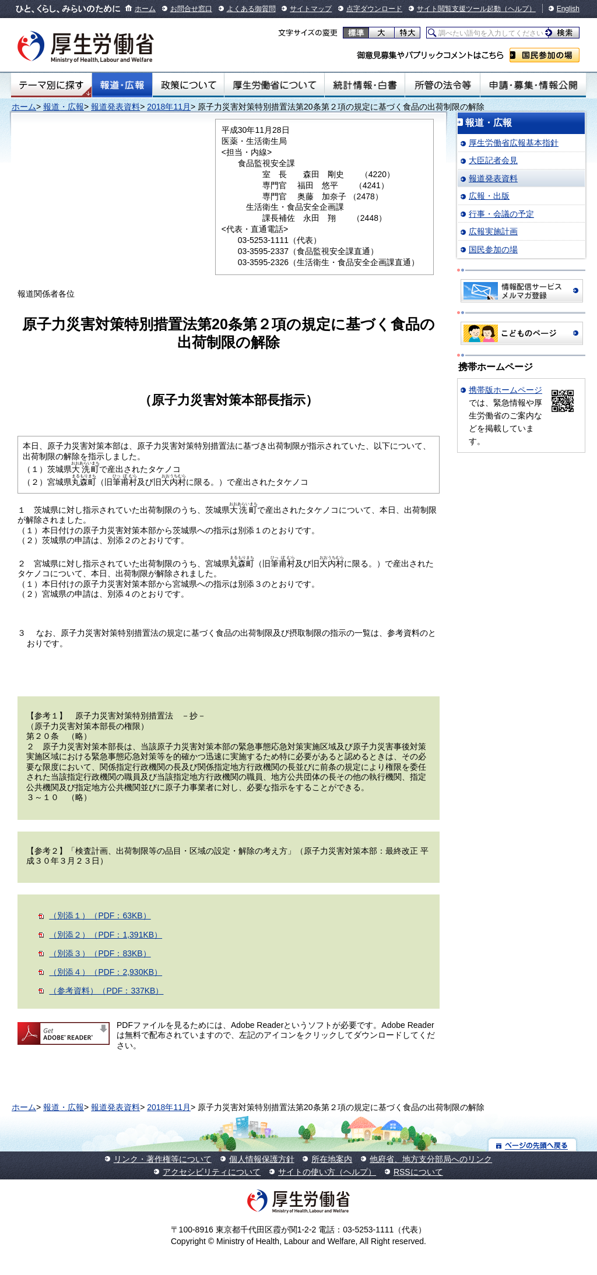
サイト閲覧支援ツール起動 (459, 9)
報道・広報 (122, 85)
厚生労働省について (274, 85)
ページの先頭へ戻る (533, 1145)
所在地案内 (331, 1159)
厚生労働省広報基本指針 (514, 142)
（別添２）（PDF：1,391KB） (105, 934)
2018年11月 (169, 106)
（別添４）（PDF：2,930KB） (105, 972)
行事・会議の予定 (501, 214)
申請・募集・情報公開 (533, 85)
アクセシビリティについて (212, 1172)
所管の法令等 (442, 85)
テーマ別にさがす (51, 85)
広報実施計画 (493, 231)
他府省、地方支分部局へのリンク (431, 1159)
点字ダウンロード (374, 9)
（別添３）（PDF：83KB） (99, 953)
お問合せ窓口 (191, 9)
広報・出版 (489, 195)
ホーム (145, 9)
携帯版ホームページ (505, 390)
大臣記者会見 (493, 160)
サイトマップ (311, 9)
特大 (407, 32)
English (568, 9)
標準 (355, 32)
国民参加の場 (545, 55)
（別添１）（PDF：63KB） (99, 915)
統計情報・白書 (365, 85)
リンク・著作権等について (163, 1159)
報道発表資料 (115, 106)
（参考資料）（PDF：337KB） (106, 990)
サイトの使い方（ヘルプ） (327, 1172)
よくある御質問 (251, 9)
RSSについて (418, 1172)
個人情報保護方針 (261, 1159)
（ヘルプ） (518, 9)
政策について (188, 85)
